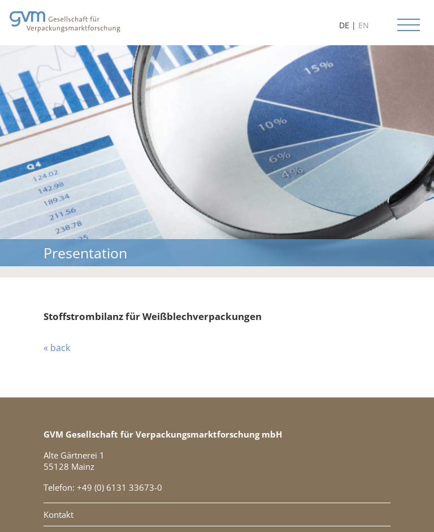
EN (363, 25)
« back (57, 347)
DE (344, 25)
